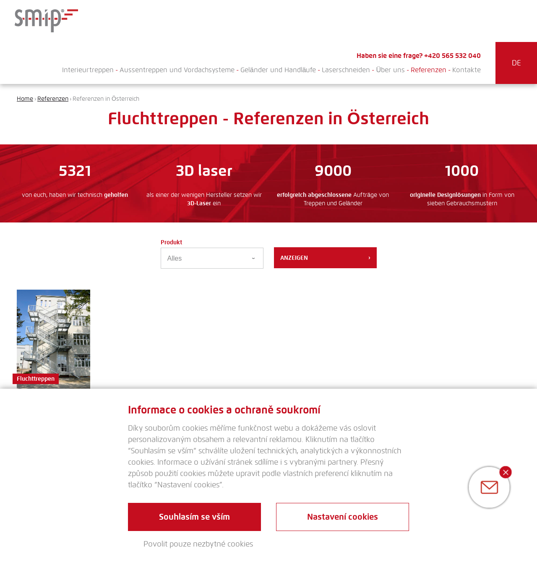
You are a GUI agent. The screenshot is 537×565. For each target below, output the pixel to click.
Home (25, 98)
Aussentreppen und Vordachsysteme (177, 70)
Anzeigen (325, 257)
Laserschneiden (346, 70)
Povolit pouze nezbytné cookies (198, 544)
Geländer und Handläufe (278, 70)
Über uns (390, 70)
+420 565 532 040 (452, 56)
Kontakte (466, 70)
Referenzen (428, 70)
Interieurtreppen (88, 70)
